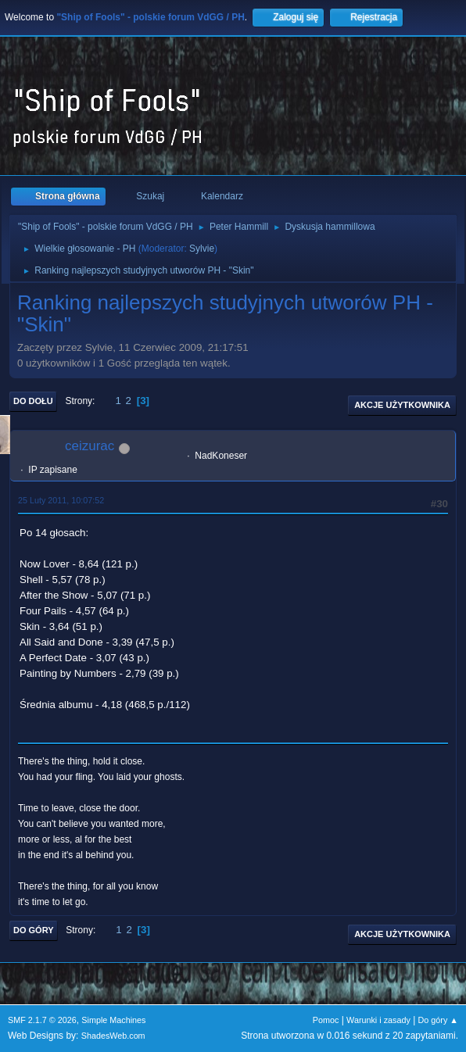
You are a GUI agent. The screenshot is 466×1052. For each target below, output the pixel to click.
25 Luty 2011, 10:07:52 (61, 500)
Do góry (33, 930)
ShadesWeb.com (113, 1035)
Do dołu (33, 401)
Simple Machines (113, 1020)
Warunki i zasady (378, 1020)
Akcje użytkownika (402, 405)
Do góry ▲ (438, 1020)
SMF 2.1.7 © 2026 (42, 1020)
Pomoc (326, 1020)
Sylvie (201, 248)
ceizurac (89, 445)
